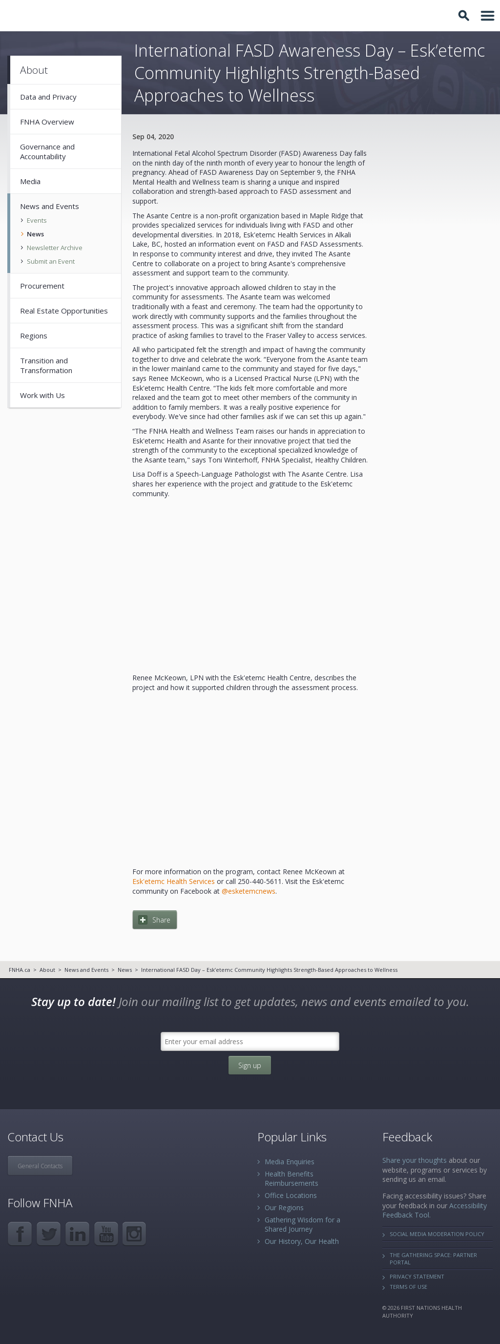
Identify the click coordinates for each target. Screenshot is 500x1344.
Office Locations (291, 1195)
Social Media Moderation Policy (437, 1234)
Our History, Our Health (302, 1241)
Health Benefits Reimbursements (291, 1178)
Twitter (48, 1233)
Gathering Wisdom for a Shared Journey (302, 1224)
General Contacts (40, 1166)
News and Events (86, 969)
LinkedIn (77, 1233)
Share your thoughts (414, 1160)
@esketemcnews (248, 891)
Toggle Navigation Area (488, 15)
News (125, 969)
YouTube (106, 1233)
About (47, 969)
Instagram (135, 1233)
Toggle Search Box (465, 15)
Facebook (19, 1233)
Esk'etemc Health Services (173, 881)
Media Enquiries (289, 1161)
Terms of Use (408, 1286)
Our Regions (284, 1207)
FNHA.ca (19, 969)
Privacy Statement (417, 1276)
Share (161, 919)
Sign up (249, 1065)
